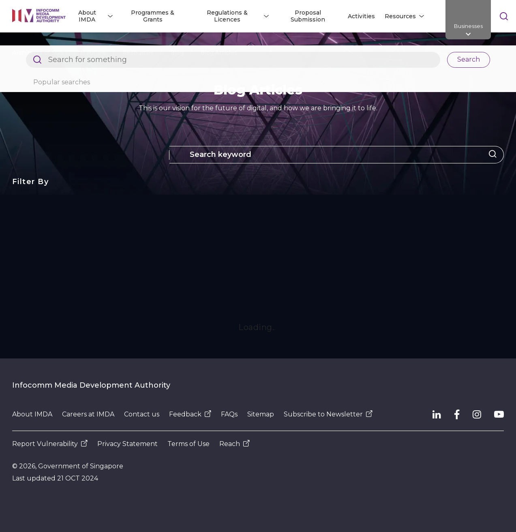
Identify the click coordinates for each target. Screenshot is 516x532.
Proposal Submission (308, 16)
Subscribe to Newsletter (328, 414)
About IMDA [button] (87, 16)
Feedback (190, 414)
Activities (361, 16)
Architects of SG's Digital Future (59, 52)
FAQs (229, 414)
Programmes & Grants (152, 16)
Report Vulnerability (50, 444)
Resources (138, 52)
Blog (177, 52)
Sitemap (260, 414)
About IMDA (32, 414)
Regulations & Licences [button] (227, 16)
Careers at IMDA (88, 414)
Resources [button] (400, 16)
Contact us (141, 414)
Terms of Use (188, 444)
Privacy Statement (127, 444)
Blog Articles (219, 52)
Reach (234, 444)
